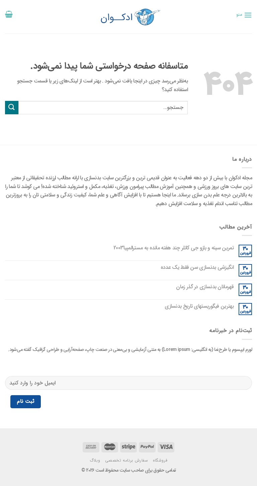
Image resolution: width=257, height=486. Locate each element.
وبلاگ (95, 460)
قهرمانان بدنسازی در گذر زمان (204, 287)
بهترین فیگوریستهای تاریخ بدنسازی (199, 306)
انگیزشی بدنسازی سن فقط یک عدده (197, 267)
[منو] (244, 15)
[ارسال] (11, 107)
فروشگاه (160, 460)
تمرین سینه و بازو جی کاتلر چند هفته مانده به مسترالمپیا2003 (173, 248)
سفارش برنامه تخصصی (126, 460)
